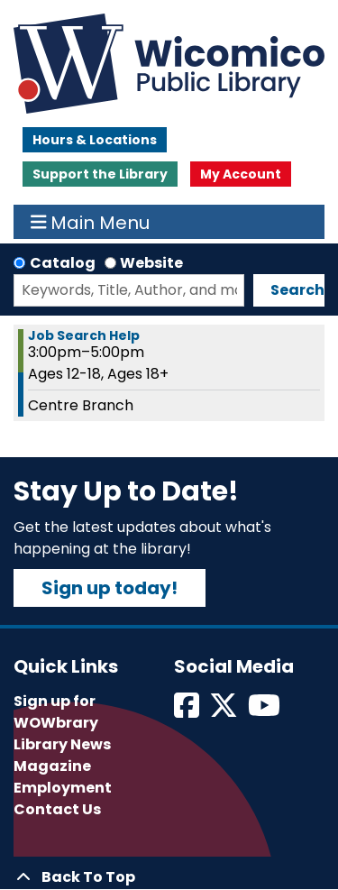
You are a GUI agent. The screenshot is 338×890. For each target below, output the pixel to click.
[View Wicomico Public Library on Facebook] (188, 711)
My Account (240, 174)
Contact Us (57, 809)
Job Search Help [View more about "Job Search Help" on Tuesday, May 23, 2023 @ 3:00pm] (84, 335)
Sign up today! (109, 588)
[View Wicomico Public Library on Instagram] (265, 711)
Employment (63, 787)
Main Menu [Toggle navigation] (91, 221)
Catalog (63, 262)
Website (151, 262)
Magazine (52, 766)
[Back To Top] (169, 877)
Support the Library (100, 174)
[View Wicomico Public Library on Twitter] (225, 711)
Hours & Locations (94, 140)
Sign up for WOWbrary (56, 712)
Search (297, 290)
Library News (62, 744)
